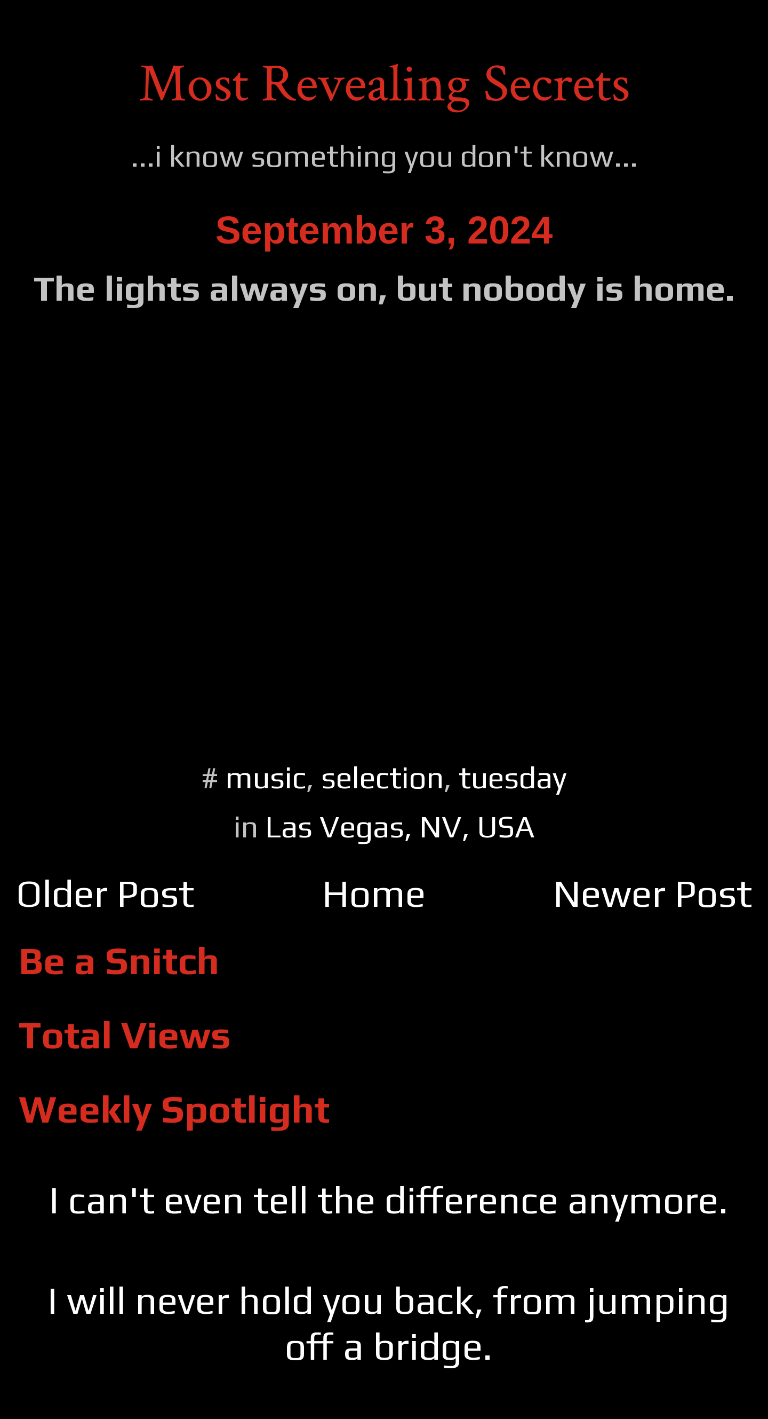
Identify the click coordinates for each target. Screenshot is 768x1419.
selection (382, 777)
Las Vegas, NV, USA (400, 826)
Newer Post (652, 893)
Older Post (105, 893)
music (266, 777)
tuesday (513, 777)
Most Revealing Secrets (384, 84)
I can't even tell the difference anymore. (388, 1200)
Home (374, 893)
